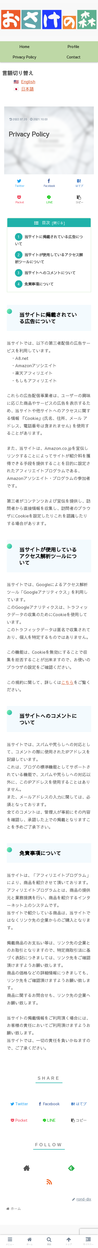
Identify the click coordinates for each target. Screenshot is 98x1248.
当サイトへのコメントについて (50, 272)
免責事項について (39, 284)
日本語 (27, 89)
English (28, 81)
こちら (67, 682)
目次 (46, 222)
